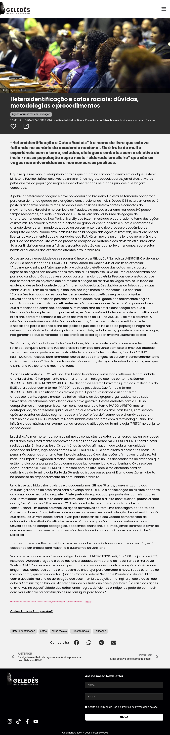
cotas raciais (59, 631)
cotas (43, 631)
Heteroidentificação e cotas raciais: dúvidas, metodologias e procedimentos (46, 602)
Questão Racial (80, 631)
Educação (100, 631)
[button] (76, 642)
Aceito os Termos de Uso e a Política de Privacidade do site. (123, 707)
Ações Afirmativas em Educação (31, 114)
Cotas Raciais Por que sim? (31, 611)
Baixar (88, 602)
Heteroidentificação (23, 631)
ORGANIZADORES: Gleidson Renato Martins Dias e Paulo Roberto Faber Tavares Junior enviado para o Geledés (90, 120)
